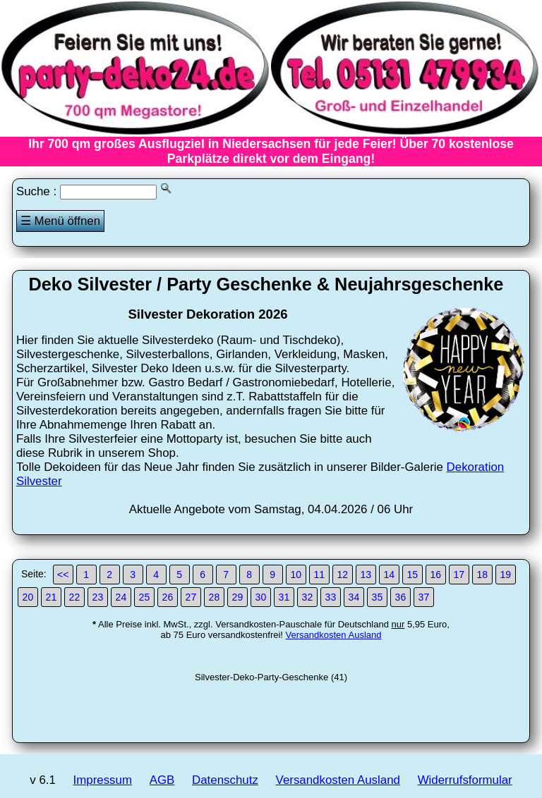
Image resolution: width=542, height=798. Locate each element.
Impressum (102, 780)
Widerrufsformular (465, 780)
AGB (162, 780)
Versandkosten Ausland (334, 635)
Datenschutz (225, 780)
